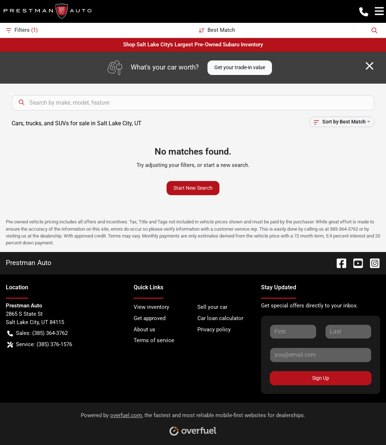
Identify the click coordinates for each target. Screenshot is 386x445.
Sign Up (320, 378)
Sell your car (212, 307)
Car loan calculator (220, 318)
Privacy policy (214, 329)
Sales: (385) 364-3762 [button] (37, 333)
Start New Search (193, 188)
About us (144, 329)
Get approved (149, 318)
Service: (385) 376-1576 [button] (39, 344)
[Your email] (321, 355)
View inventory (151, 307)
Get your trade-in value (239, 67)
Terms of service (154, 340)
